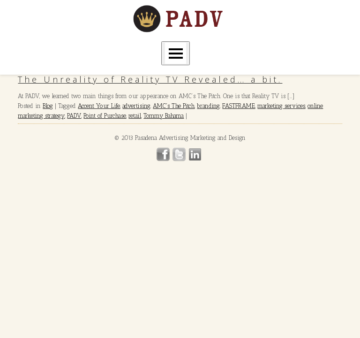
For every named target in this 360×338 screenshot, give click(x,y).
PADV (74, 115)
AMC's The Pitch (174, 105)
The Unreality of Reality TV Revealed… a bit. (150, 79)
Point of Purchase (104, 115)
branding (208, 105)
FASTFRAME (238, 105)
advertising (136, 105)
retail (134, 115)
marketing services (281, 105)
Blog (48, 105)
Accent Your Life (99, 105)
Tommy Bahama (163, 115)
